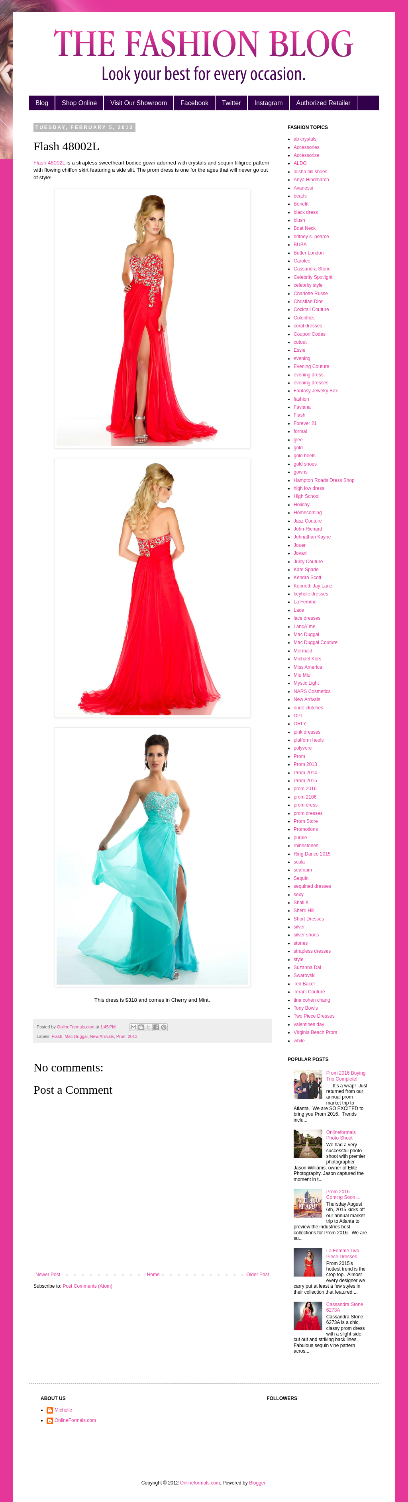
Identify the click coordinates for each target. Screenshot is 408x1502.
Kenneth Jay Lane (313, 586)
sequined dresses (312, 886)
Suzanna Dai (307, 967)
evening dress (309, 375)
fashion (301, 399)
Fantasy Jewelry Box (316, 391)
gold (298, 447)
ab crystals (305, 139)
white (299, 1041)
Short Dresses (309, 919)
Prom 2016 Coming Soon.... (343, 1194)
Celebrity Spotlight (313, 277)
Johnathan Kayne (312, 537)
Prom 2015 (305, 780)
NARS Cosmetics (312, 691)
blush (299, 220)
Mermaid (303, 651)
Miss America (308, 667)
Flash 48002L (49, 163)
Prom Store (306, 821)
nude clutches (308, 708)
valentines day (309, 1024)
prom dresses (308, 813)
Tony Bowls (306, 1008)
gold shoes (305, 464)
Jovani (301, 553)
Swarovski (305, 975)
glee (298, 440)
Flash (57, 1036)
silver (299, 927)
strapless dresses (312, 951)
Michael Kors (307, 659)
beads (300, 196)
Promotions (306, 829)
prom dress (306, 805)
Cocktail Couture (311, 309)
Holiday (302, 504)
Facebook (194, 103)
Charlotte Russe (311, 293)
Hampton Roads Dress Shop (324, 480)
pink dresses (307, 732)
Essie (299, 350)
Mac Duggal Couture (315, 642)
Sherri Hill (304, 910)
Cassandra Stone (312, 269)
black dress (306, 212)
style (299, 959)
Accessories (307, 147)
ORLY (300, 724)
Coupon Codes (310, 334)
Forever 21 (305, 423)
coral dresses (308, 326)
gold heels (305, 455)
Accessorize (307, 155)
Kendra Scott (307, 577)
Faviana (302, 407)
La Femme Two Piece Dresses (342, 1253)
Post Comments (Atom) (87, 1286)
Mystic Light (306, 683)
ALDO (300, 163)
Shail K (301, 902)
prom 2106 (305, 797)
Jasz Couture (308, 521)
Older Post (257, 1274)
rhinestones (306, 845)
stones (301, 943)
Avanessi (303, 188)
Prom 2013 (126, 1036)
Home (153, 1274)
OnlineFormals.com (75, 1420)
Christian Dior (308, 301)
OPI (298, 716)
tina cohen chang (312, 1000)
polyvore (303, 748)
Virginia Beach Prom (315, 1032)
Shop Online (79, 103)
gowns (301, 472)
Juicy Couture (308, 561)
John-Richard (308, 529)
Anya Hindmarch (311, 179)
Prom (299, 756)
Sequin (301, 878)
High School (307, 496)
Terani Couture (309, 992)
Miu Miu (302, 675)
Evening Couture (311, 366)
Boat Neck (305, 228)
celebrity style (308, 285)
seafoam (303, 870)
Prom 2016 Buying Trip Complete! (346, 1075)
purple (300, 837)
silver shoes (306, 935)
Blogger (257, 1483)
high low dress (309, 488)
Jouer (300, 545)
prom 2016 (305, 788)
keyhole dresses (311, 594)
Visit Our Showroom (138, 103)
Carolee (302, 261)
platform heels (309, 740)
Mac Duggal (76, 1036)
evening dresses (311, 383)
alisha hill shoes (311, 171)
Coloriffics (304, 318)
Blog (41, 103)
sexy (299, 894)
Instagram (268, 103)
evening (302, 358)
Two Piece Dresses (314, 1016)
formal (300, 431)
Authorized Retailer (323, 103)
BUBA (300, 244)
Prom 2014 (305, 772)
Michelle (63, 1410)
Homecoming (308, 512)
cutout (300, 342)
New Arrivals (102, 1036)
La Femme (305, 602)
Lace (299, 610)
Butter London (309, 253)
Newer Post (47, 1274)
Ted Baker (304, 984)
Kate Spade (306, 569)
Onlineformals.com (200, 1483)
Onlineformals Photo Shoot (341, 1135)
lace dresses (307, 618)
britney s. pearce (311, 236)
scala (299, 862)
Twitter (231, 103)
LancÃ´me (305, 626)
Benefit (301, 204)
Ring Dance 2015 (312, 854)
